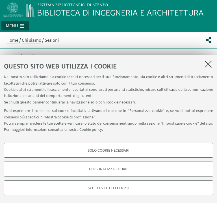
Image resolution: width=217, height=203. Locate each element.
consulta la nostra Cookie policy (75, 129)
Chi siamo (31, 40)
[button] (15, 25)
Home (12, 40)
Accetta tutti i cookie (109, 187)
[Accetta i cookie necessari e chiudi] (208, 64)
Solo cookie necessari (108, 150)
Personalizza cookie (108, 168)
